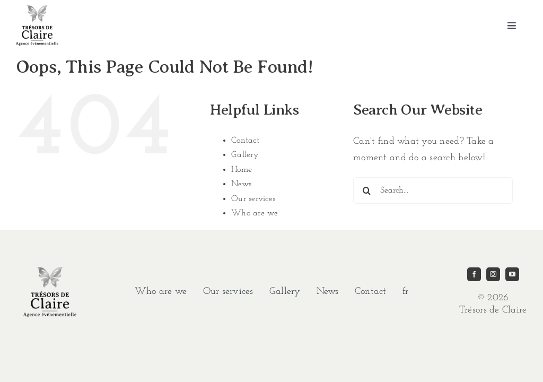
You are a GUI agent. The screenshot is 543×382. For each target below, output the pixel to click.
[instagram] (493, 274)
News (241, 184)
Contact (245, 140)
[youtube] (512, 274)
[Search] (366, 190)
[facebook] (474, 274)
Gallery (245, 155)
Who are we (254, 213)
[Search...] (433, 190)
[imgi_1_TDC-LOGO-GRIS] (37, 10)
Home (241, 170)
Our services (253, 199)
